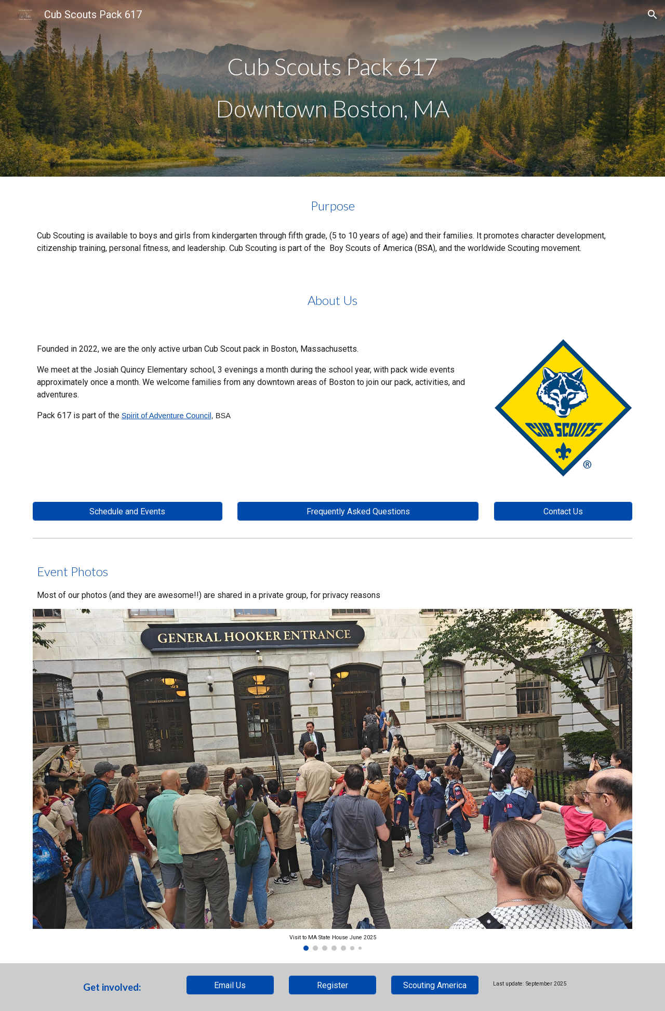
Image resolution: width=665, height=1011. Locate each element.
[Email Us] (230, 985)
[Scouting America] (435, 985)
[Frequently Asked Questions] (358, 511)
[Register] (332, 985)
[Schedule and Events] (127, 511)
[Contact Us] (563, 511)
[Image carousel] (332, 780)
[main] (332, 88)
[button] (652, 14)
